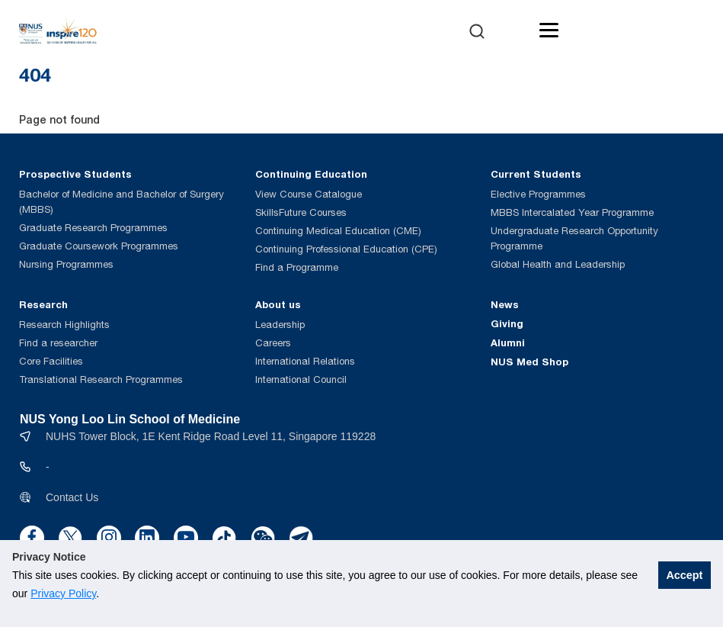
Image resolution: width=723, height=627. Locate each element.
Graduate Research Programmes (93, 227)
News (505, 304)
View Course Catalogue (308, 194)
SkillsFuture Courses (301, 212)
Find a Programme (296, 267)
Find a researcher (58, 343)
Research (43, 304)
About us (278, 304)
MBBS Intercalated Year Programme (572, 212)
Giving (507, 323)
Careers (273, 343)
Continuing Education (311, 174)
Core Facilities (51, 361)
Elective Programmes (538, 194)
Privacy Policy (63, 593)
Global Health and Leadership (558, 264)
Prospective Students (75, 174)
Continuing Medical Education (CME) (338, 230)
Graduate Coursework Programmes (98, 246)
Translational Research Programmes (101, 379)
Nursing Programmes (66, 264)
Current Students (536, 174)
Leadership (280, 324)
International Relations (305, 361)
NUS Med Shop (529, 361)
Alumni (508, 342)
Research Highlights (64, 324)
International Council (301, 379)
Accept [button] (684, 575)
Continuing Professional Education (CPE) (346, 249)
